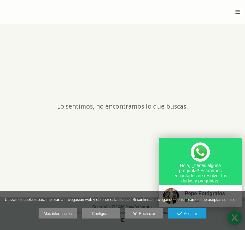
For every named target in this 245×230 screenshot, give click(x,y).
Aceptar (187, 214)
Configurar (101, 213)
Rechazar (144, 214)
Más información (58, 213)
